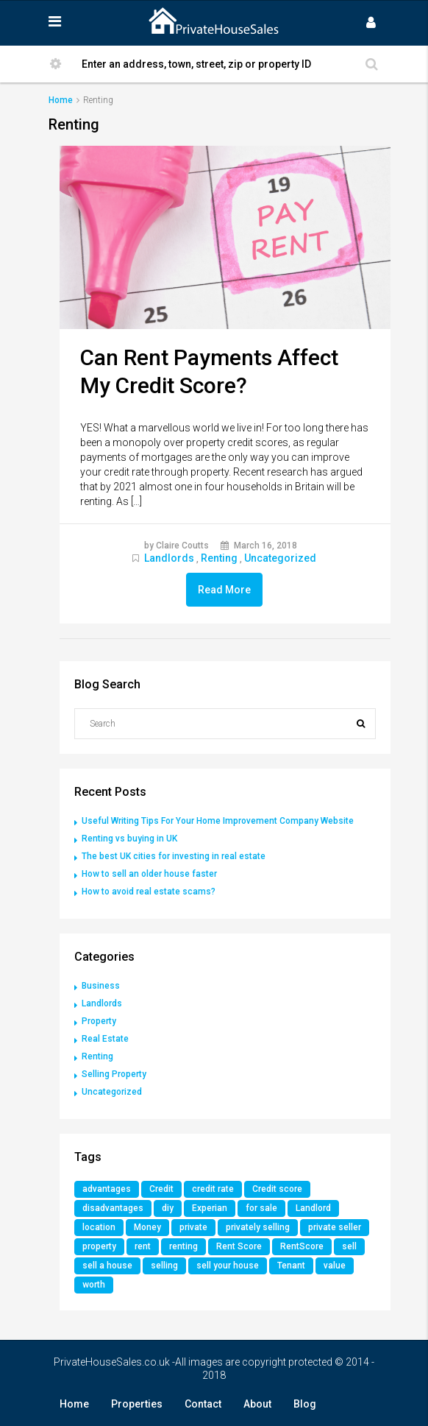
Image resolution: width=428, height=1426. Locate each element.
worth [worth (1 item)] (93, 1284)
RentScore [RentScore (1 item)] (302, 1246)
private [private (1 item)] (193, 1227)
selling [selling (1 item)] (164, 1265)
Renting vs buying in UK (129, 838)
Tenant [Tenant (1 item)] (291, 1265)
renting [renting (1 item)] (183, 1246)
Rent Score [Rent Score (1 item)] (239, 1246)
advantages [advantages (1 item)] (106, 1189)
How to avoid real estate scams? (148, 891)
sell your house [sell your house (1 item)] (227, 1265)
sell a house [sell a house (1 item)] (107, 1265)
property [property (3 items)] (99, 1246)
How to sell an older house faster (149, 874)
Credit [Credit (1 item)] (161, 1189)
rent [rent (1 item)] (143, 1246)
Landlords (169, 558)
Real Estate (105, 1039)
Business (101, 986)
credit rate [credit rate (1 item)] (213, 1189)
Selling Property (114, 1074)
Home (74, 1404)
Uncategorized (280, 558)
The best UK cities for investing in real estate (173, 856)
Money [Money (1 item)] (147, 1227)
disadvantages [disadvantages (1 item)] (112, 1208)
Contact (203, 1404)
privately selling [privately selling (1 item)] (258, 1227)
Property (99, 1021)
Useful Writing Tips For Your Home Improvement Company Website (218, 821)
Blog (304, 1404)
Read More (224, 590)
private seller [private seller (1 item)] (334, 1227)
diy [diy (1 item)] (168, 1208)
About (257, 1404)
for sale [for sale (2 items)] (261, 1208)
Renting (219, 558)
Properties (137, 1404)
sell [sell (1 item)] (349, 1246)
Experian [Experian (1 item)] (209, 1208)
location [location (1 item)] (98, 1227)
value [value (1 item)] (335, 1265)
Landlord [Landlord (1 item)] (313, 1208)
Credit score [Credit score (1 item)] (277, 1189)
